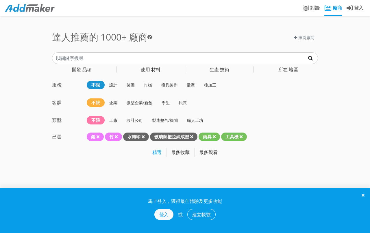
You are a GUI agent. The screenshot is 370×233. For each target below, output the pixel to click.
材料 (150, 69)
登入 (164, 214)
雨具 (207, 137)
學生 (166, 102)
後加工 (210, 85)
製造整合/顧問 (165, 120)
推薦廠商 (304, 37)
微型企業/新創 (139, 102)
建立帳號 (201, 214)
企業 (113, 102)
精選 (157, 152)
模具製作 (169, 85)
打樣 (148, 85)
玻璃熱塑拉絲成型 (171, 137)
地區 (288, 69)
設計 (113, 85)
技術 (219, 69)
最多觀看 (208, 152)
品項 (82, 69)
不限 (95, 85)
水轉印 (133, 137)
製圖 (131, 85)
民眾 (183, 102)
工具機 (231, 137)
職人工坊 (195, 120)
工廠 (113, 120)
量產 (191, 85)
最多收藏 (180, 152)
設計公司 (135, 120)
